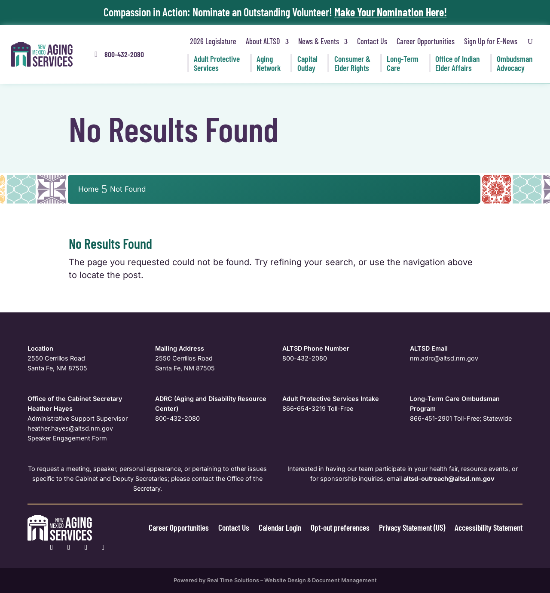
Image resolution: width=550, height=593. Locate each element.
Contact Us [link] (372, 41)
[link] (42, 54)
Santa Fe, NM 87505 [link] (57, 368)
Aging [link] (269, 63)
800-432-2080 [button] (124, 54)
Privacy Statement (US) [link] (407, 527)
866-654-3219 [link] (304, 408)
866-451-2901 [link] (431, 418)
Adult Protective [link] (217, 63)
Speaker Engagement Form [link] (67, 438)
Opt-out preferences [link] (332, 527)
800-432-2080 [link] (304, 358)
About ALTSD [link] (263, 41)
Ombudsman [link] (515, 63)
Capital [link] (307, 63)
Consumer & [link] (352, 63)
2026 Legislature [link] (213, 41)
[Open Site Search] (530, 41)
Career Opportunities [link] (426, 41)
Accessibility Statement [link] (486, 527)
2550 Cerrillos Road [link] (56, 358)
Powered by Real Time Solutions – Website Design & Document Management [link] (275, 580)
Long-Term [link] (403, 63)
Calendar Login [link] (270, 527)
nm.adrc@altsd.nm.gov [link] (444, 358)
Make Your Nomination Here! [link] (390, 11)
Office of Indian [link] (457, 63)
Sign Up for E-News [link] (490, 41)
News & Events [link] (318, 41)
